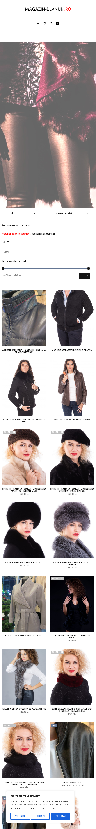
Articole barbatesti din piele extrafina (72, 350)
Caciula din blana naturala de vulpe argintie (72, 563)
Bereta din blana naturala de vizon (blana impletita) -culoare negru (72, 490)
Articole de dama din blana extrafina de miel (24, 420)
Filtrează (84, 276)
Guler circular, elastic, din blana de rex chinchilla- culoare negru (24, 783)
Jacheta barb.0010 (72, 782)
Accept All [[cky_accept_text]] (61, 816)
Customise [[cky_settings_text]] (20, 816)
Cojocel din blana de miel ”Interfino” (24, 635)
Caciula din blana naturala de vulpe (24, 562)
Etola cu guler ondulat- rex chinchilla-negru (72, 636)
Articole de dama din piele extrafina (72, 419)
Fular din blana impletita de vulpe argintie (24, 709)
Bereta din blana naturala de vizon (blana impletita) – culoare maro (24, 490)
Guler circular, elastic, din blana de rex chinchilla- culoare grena (72, 710)
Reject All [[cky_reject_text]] (40, 816)
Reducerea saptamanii (43, 234)
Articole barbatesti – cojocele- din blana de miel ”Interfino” (24, 351)
